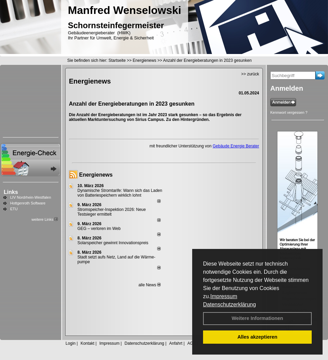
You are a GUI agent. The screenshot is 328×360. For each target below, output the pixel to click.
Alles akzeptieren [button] (257, 337)
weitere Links (45, 219)
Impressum (223, 296)
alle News (150, 285)
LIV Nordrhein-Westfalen (30, 197)
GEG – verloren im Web (99, 228)
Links (11, 192)
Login (70, 343)
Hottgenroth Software (27, 203)
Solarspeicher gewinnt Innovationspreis (112, 242)
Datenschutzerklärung (229, 304)
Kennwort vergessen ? (288, 112)
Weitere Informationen (257, 318)
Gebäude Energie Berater (236, 146)
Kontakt (87, 343)
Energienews (96, 175)
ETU (14, 209)
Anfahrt (175, 343)
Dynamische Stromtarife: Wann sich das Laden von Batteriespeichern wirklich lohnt (119, 193)
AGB (191, 343)
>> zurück (250, 74)
